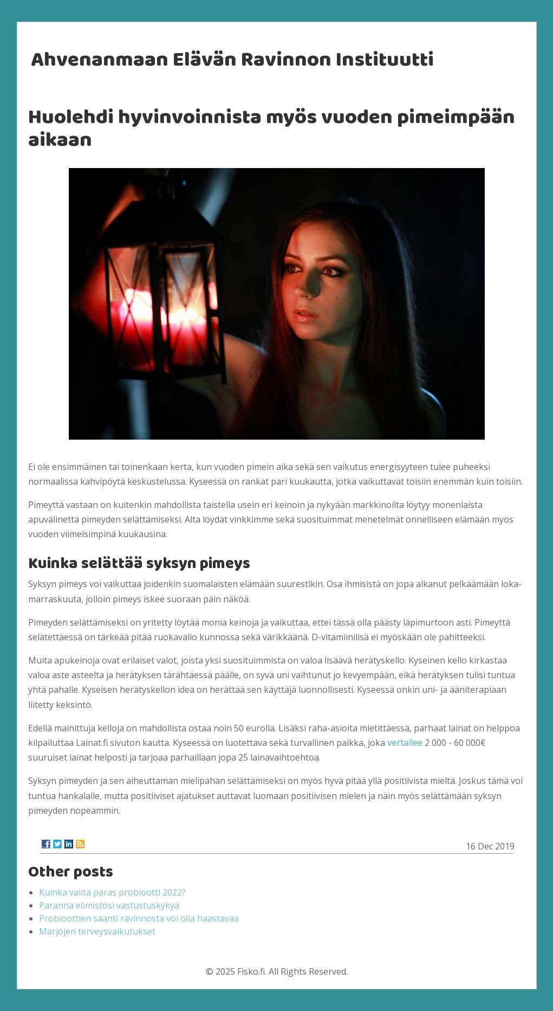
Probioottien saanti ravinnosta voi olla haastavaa (139, 918)
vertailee (404, 743)
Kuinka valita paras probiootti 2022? (112, 892)
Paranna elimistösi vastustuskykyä (109, 905)
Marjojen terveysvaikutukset (97, 931)
